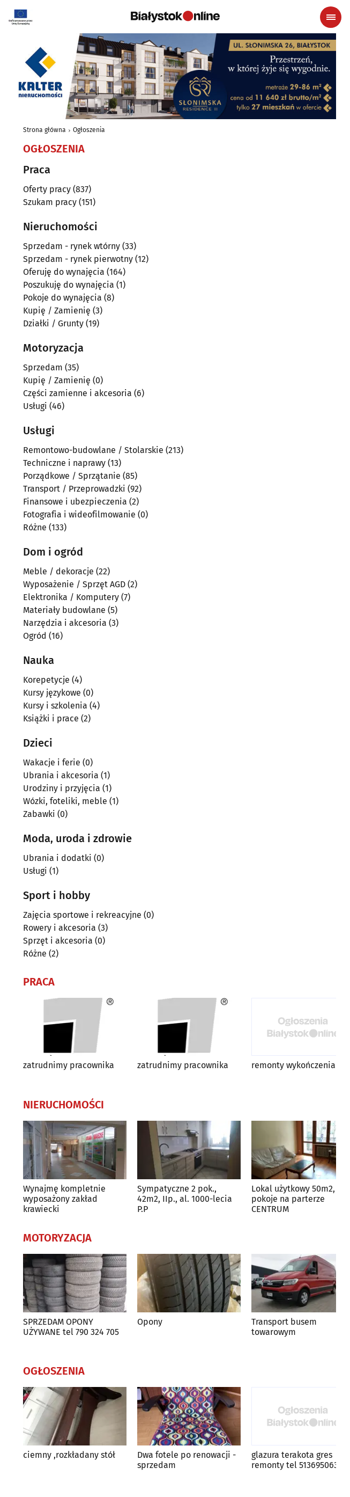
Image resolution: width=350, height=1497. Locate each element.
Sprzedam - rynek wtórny (71, 246)
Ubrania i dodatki (57, 858)
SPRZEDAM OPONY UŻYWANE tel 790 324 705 (71, 1327)
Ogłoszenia (89, 130)
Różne (35, 527)
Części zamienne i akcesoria (77, 393)
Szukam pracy (50, 202)
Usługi (35, 406)
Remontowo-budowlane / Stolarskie (93, 450)
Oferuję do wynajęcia (64, 272)
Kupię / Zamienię (57, 310)
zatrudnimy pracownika (68, 1065)
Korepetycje (46, 680)
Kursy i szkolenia (55, 705)
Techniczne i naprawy (64, 463)
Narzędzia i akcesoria (65, 623)
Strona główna (44, 130)
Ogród (35, 636)
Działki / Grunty (53, 323)
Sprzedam (43, 367)
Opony (149, 1322)
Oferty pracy (47, 189)
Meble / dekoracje (58, 571)
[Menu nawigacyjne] (330, 17)
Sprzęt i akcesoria (58, 941)
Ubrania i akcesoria (61, 775)
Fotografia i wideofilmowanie (79, 514)
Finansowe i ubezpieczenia (75, 501)
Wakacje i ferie (51, 762)
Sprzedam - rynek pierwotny (78, 259)
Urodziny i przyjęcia (61, 788)
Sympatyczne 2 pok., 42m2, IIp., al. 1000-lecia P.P (184, 1199)
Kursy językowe (52, 693)
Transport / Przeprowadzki (74, 489)
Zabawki (39, 814)
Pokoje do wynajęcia (62, 298)
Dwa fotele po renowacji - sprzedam (186, 1460)
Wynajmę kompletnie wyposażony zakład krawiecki (64, 1199)
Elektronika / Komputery (71, 597)
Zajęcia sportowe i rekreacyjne (82, 915)
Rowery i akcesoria (59, 928)
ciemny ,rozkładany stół (69, 1455)
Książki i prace (51, 718)
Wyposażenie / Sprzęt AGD (74, 584)
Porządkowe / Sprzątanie (72, 476)
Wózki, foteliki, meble (65, 801)
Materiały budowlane (64, 610)
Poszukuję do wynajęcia (68, 285)
